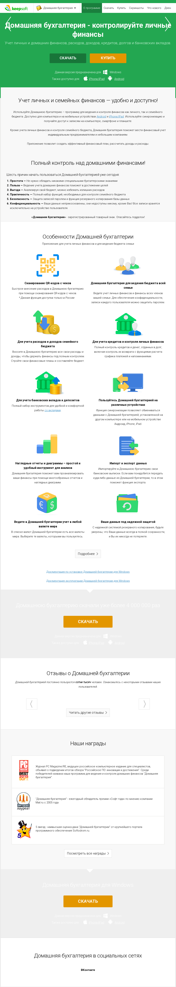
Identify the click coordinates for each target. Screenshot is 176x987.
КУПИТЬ (108, 58)
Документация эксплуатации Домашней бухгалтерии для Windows (88, 580)
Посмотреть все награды (86, 853)
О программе (91, 8)
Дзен (168, 8)
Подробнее (86, 554)
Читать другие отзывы (86, 712)
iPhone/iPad (116, 116)
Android (101, 116)
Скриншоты (136, 8)
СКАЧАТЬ (68, 58)
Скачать (109, 8)
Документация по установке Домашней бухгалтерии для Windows (88, 571)
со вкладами (53, 410)
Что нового (154, 8)
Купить (121, 8)
